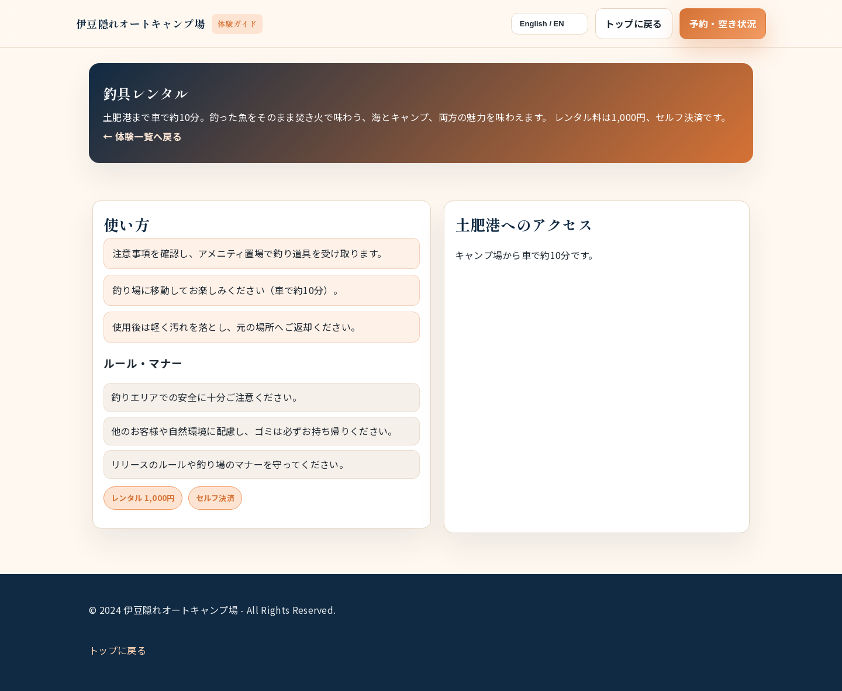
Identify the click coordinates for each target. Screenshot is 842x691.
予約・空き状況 (722, 23)
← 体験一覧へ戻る (142, 136)
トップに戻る (633, 23)
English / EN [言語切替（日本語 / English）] (542, 23)
